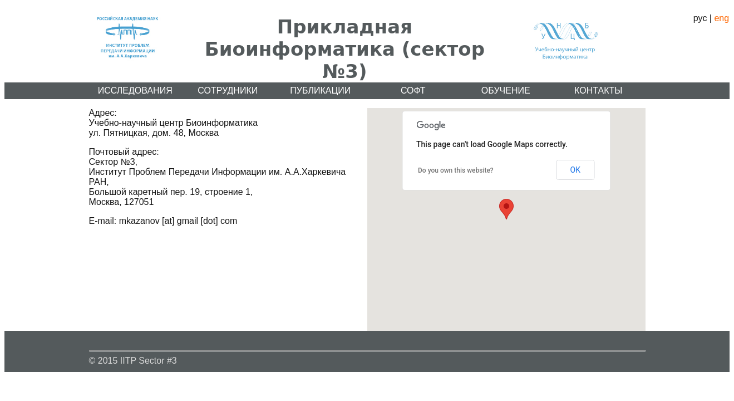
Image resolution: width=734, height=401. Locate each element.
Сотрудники (228, 90)
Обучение (505, 90)
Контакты (598, 90)
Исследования (135, 90)
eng (721, 18)
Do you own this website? (456, 170)
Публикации (320, 90)
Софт (413, 90)
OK (575, 169)
